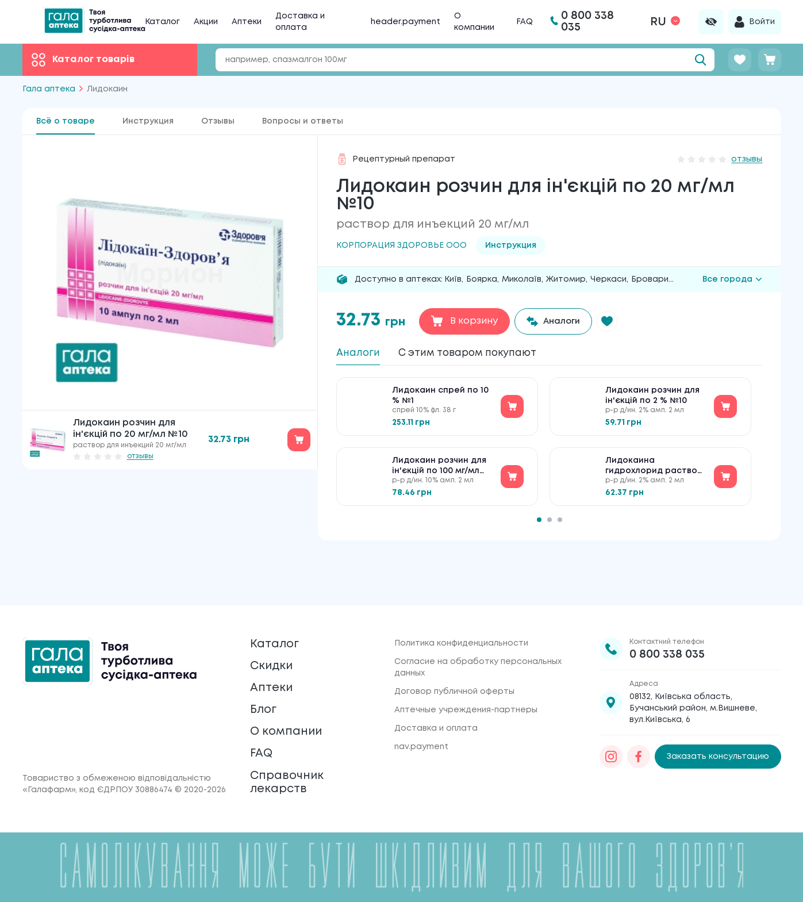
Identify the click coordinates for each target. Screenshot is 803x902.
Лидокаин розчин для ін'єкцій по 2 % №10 (652, 401)
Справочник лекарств (293, 777)
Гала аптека (48, 89)
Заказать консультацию (718, 716)
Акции (206, 21)
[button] (615, 321)
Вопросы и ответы (302, 121)
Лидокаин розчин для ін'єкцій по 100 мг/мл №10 (439, 472)
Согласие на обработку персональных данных (478, 626)
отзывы (140, 456)
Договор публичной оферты (454, 650)
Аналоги (361, 353)
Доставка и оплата (436, 687)
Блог (266, 687)
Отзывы (218, 121)
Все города (732, 279)
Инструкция (148, 121)
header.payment (405, 21)
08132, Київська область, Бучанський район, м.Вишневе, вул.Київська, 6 (693, 667)
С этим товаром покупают (488, 353)
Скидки (276, 633)
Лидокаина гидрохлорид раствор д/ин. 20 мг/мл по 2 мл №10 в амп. (654, 472)
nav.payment (421, 706)
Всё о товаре (65, 121)
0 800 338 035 (667, 613)
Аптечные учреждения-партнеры (465, 669)
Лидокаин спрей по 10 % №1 (440, 401)
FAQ (524, 21)
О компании (293, 714)
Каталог (162, 21)
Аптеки (247, 21)
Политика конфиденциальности (461, 602)
